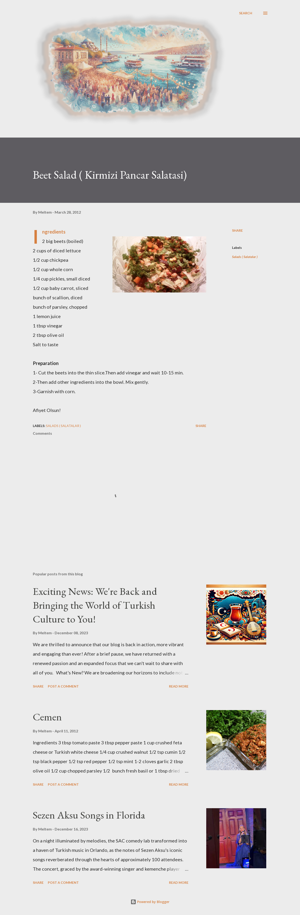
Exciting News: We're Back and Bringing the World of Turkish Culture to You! (95, 604)
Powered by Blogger (150, 902)
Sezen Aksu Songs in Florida (89, 815)
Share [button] (237, 230)
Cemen (47, 716)
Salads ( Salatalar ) (245, 257)
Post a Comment (63, 686)
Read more (178, 686)
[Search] (245, 13)
